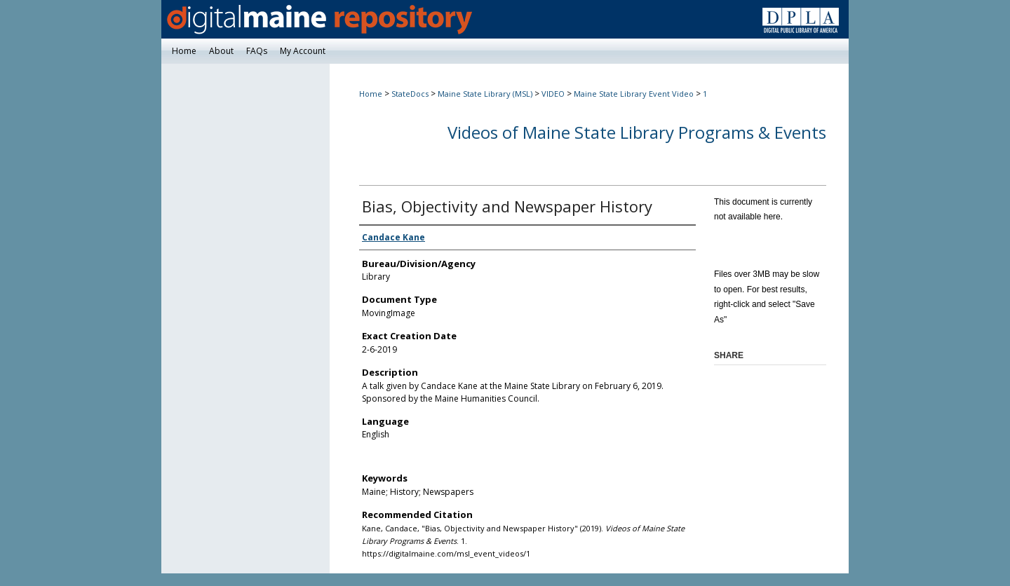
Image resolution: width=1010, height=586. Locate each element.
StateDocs (410, 93)
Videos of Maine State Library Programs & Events (636, 132)
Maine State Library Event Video (634, 93)
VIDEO (553, 93)
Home (370, 93)
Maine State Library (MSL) (485, 93)
